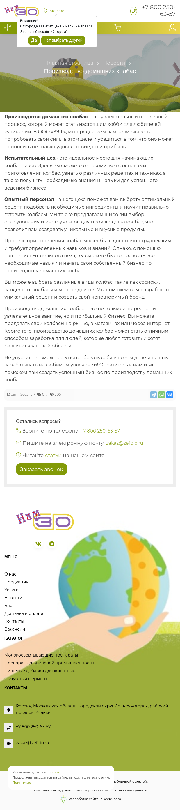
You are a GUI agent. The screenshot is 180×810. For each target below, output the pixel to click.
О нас (10, 574)
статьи (53, 455)
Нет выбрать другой (63, 40)
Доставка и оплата (23, 613)
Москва (56, 10)
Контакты (14, 621)
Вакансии (14, 629)
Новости (13, 597)
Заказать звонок (41, 469)
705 (55, 394)
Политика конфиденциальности (59, 790)
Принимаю (21, 783)
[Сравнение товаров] (7, 29)
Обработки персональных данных (119, 790)
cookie (57, 772)
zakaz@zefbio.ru (124, 443)
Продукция (16, 582)
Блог (9, 605)
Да (34, 40)
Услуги (11, 589)
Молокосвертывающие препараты (41, 655)
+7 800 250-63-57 (159, 10)
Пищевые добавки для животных (39, 670)
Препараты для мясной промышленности (49, 663)
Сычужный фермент (25, 678)
